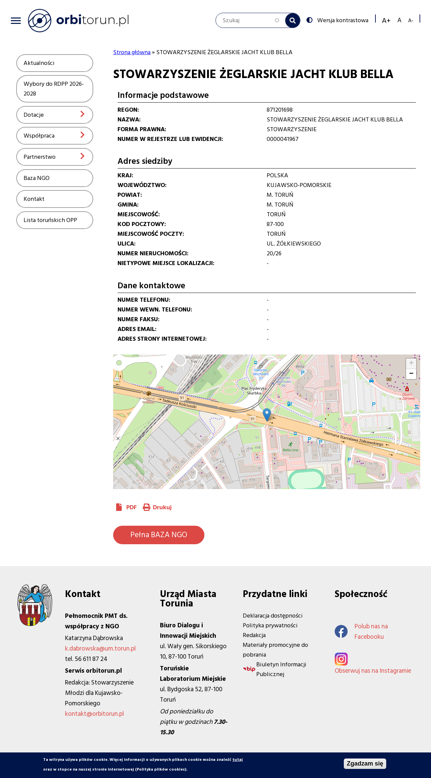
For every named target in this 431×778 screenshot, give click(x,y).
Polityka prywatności (270, 625)
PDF (131, 507)
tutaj (237, 760)
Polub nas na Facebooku (361, 631)
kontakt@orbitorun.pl (94, 714)
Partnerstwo (40, 157)
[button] (267, 415)
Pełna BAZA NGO (158, 534)
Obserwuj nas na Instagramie (373, 671)
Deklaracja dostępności (273, 616)
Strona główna (132, 52)
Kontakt (34, 199)
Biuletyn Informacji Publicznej (281, 669)
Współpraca (39, 136)
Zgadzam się (365, 764)
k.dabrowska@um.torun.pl (100, 648)
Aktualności (39, 63)
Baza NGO (36, 178)
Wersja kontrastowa (342, 19)
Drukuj (162, 507)
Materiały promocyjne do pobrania (275, 650)
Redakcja (254, 635)
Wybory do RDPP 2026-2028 (54, 89)
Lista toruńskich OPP (50, 220)
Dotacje (34, 115)
